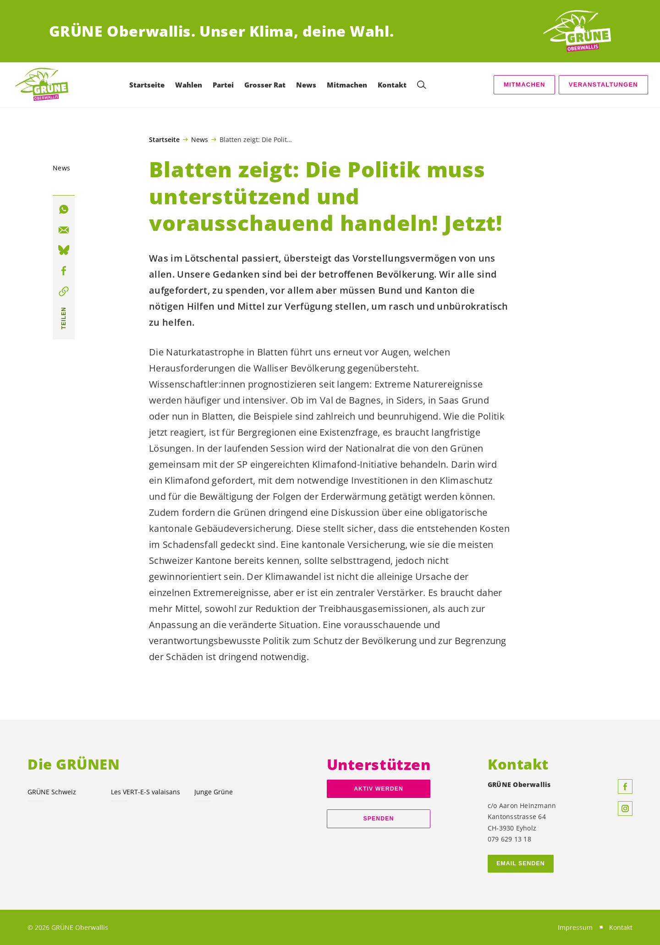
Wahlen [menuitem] (188, 84)
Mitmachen (524, 84)
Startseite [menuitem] (147, 84)
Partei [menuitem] (223, 84)
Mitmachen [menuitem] (347, 84)
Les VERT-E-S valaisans (145, 791)
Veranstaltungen (603, 84)
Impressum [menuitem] (575, 927)
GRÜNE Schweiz (52, 791)
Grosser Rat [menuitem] (265, 84)
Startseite (164, 140)
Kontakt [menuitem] (392, 84)
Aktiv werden (378, 789)
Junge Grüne (213, 791)
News (199, 139)
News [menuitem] (306, 84)
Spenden (378, 818)
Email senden (520, 863)
